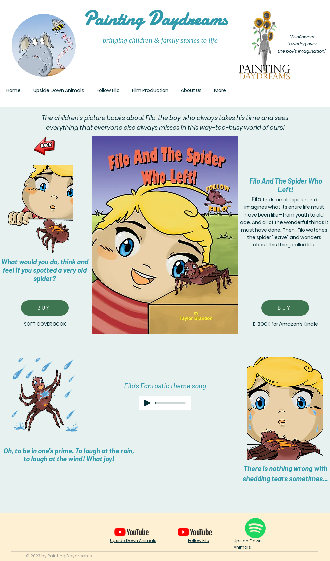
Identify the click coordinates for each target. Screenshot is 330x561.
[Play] (147, 403)
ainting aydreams (155, 19)
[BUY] (45, 308)
